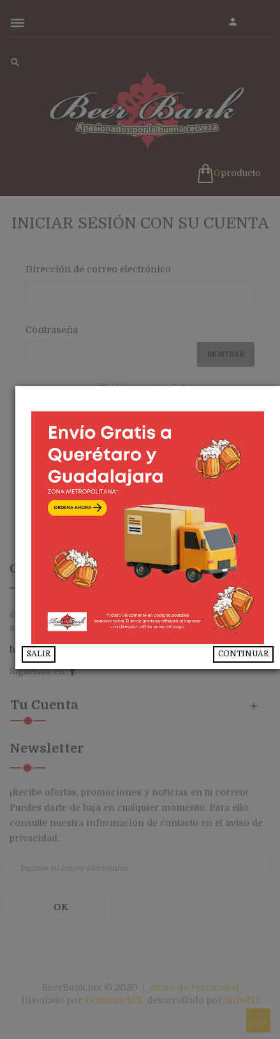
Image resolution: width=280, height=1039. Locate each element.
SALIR (54, 653)
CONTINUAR (243, 653)
